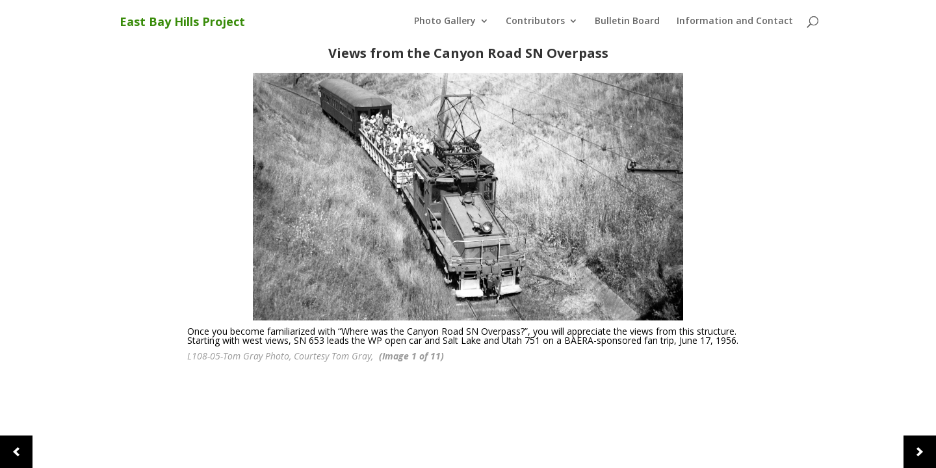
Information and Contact (735, 21)
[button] (16, 452)
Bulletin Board (627, 21)
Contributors (535, 21)
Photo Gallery (445, 21)
